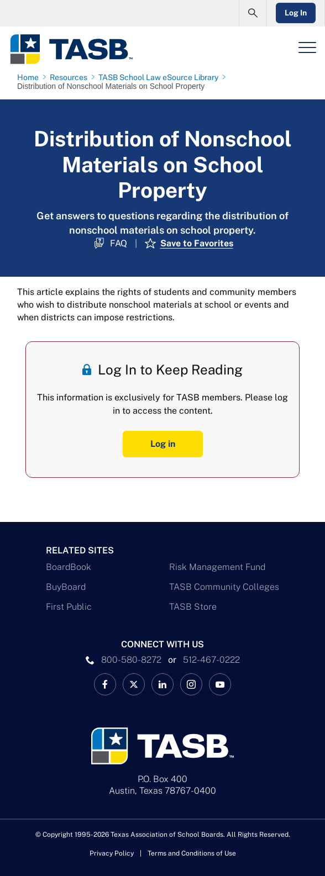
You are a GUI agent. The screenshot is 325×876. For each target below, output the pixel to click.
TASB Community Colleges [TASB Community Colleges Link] (224, 587)
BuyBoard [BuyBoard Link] (66, 587)
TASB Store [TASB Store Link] (193, 606)
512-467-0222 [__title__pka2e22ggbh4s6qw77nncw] (211, 660)
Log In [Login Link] (296, 12)
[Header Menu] (307, 47)
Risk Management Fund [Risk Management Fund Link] (217, 567)
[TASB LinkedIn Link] (162, 684)
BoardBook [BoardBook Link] (68, 567)
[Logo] (71, 49)
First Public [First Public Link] (69, 606)
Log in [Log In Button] (162, 444)
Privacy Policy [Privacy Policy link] (112, 853)
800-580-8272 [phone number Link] (131, 660)
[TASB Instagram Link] (191, 684)
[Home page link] (30, 77)
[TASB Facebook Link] (105, 684)
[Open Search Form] (252, 13)
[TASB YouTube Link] (220, 684)
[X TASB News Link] (134, 684)
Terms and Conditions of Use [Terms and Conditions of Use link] (192, 853)
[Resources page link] (71, 77)
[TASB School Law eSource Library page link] (160, 77)
